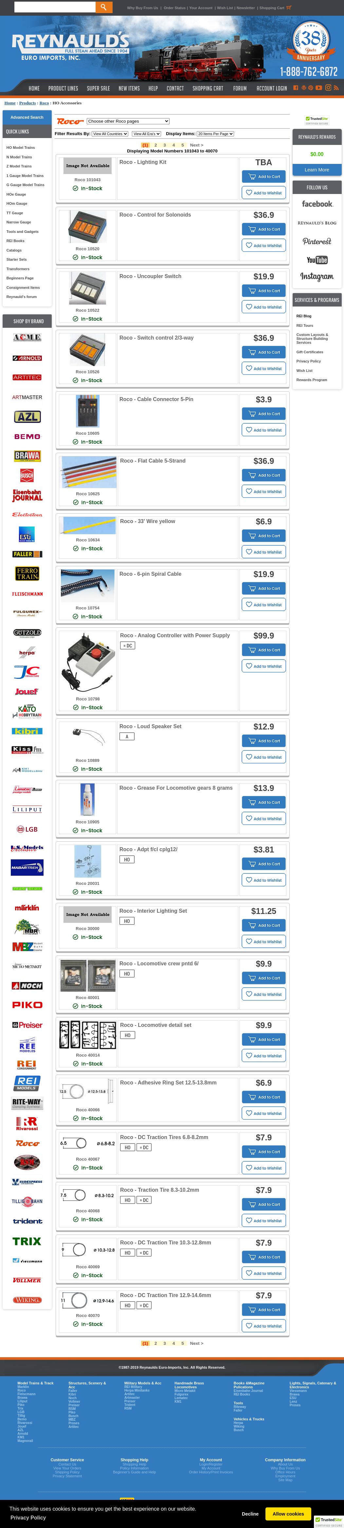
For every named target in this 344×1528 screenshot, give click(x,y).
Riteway (240, 1407)
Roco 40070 (88, 1315)
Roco (44, 102)
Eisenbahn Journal (248, 1391)
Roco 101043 (88, 179)
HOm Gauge (17, 203)
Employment (285, 1476)
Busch (73, 1416)
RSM (72, 1409)
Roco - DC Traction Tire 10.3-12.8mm (165, 1242)
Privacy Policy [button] (28, 1517)
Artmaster (132, 1397)
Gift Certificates (310, 352)
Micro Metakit (184, 1391)
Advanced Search (27, 117)
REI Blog (304, 316)
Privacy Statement (67, 1476)
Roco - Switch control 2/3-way (156, 338)
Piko (21, 1405)
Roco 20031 (87, 883)
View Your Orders (67, 1468)
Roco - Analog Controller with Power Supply (175, 635)
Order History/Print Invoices (211, 1472)
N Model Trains (19, 157)
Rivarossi (25, 1423)
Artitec (73, 1427)
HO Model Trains (21, 147)
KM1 (21, 1437)
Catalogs (14, 250)
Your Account (201, 8)
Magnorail (25, 1441)
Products (27, 102)
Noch (72, 1398)
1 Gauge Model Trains (25, 176)
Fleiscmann (27, 1394)
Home (10, 102)
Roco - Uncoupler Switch (150, 276)
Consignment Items (23, 288)
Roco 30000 (87, 928)
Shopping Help (134, 1464)
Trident (129, 1405)
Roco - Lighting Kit (142, 162)
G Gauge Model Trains (26, 185)
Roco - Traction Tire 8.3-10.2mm (159, 1190)
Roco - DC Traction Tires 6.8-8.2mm (164, 1137)
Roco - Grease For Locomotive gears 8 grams (176, 788)
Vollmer (74, 1401)
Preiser (74, 1405)
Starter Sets (17, 259)
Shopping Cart (277, 8)
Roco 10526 (87, 371)
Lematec (181, 1398)
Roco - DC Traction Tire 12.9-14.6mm (165, 1295)
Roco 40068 (88, 1210)
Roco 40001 (87, 997)
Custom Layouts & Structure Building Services (312, 338)
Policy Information (134, 1468)
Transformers (18, 269)
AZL (21, 1430)
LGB (21, 1412)
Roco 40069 (88, 1266)
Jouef (22, 1426)
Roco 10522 (87, 310)
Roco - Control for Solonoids (155, 215)
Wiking (239, 1426)
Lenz (293, 1401)
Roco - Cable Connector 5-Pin (156, 399)
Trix (21, 1408)
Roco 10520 (87, 248)
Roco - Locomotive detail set (155, 1025)
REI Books (16, 241)
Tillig (21, 1415)
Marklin (23, 1387)
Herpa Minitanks (137, 1390)
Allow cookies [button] (288, 1514)
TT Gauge (15, 213)
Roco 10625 (88, 493)
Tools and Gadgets (23, 232)
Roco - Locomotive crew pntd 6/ (159, 963)
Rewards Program (312, 380)
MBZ (72, 1419)
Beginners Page (20, 278)
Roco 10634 (88, 539)
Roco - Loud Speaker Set (150, 726)
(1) (145, 145)
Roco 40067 (88, 1159)
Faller (72, 1391)
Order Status (175, 8)
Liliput (22, 1401)
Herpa (238, 1423)
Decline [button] (250, 1514)
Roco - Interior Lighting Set (153, 911)
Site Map (285, 1480)
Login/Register (211, 1464)
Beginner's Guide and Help (134, 1472)
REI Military (133, 1387)
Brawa (22, 1397)
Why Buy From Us (142, 8)
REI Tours (305, 325)
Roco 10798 (88, 698)
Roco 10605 (87, 433)
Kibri (72, 1394)
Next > (196, 145)
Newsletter (246, 8)
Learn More (317, 169)
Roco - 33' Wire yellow (147, 521)
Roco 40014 (88, 1055)
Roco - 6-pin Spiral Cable (150, 574)
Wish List (225, 8)
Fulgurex (181, 1394)
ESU (293, 1398)
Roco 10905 (87, 821)
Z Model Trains (19, 166)
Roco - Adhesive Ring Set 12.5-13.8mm (168, 1082)
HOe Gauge (16, 194)
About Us (285, 1464)
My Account (211, 1468)
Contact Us (67, 1464)
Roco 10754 (87, 608)
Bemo (22, 1419)
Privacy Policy (309, 361)
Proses (73, 1423)
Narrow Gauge (19, 222)
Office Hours (285, 1472)
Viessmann (298, 1391)
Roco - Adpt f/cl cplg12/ (148, 849)
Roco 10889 (87, 760)
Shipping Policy (67, 1472)
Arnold (23, 1433)
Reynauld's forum (22, 297)
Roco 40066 (88, 1109)
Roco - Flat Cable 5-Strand (153, 461)
